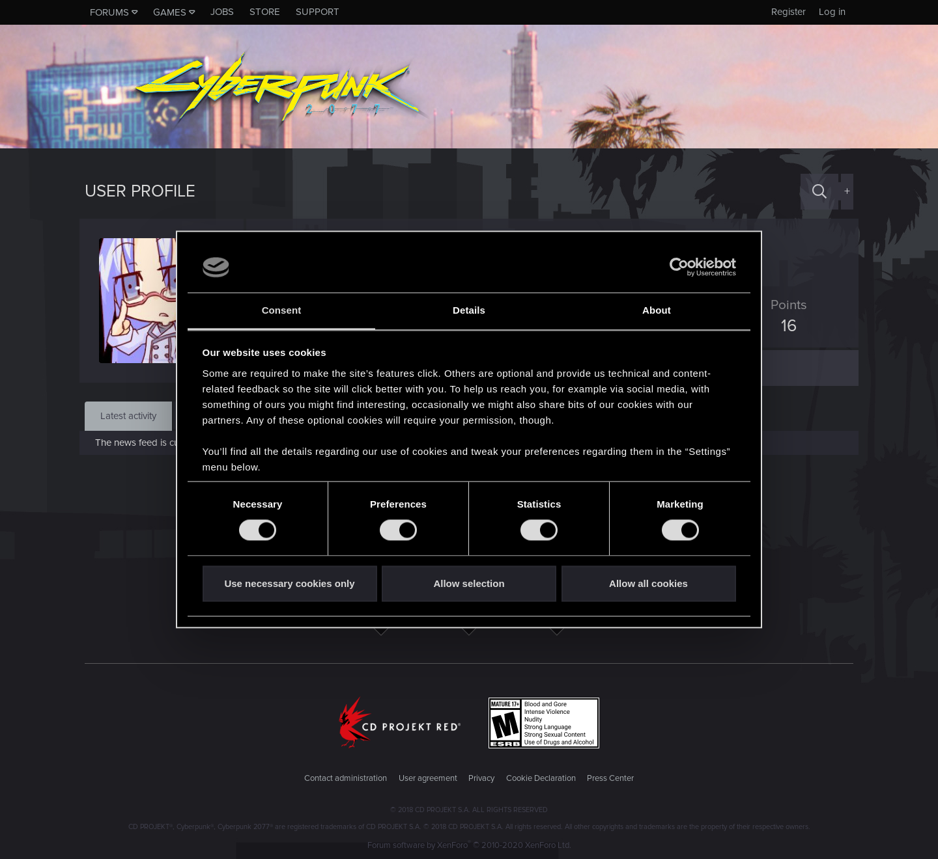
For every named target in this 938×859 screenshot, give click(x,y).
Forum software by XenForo (469, 845)
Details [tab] (469, 310)
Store (264, 12)
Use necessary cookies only (289, 583)
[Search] (819, 192)
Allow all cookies (648, 583)
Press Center (610, 778)
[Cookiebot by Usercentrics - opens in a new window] (679, 267)
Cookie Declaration (541, 778)
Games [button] (169, 12)
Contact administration (345, 778)
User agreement (428, 778)
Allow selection (468, 583)
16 (783, 326)
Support (317, 12)
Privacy (481, 778)
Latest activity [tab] (128, 416)
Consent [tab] (282, 310)
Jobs (222, 12)
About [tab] (656, 310)
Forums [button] (109, 12)
